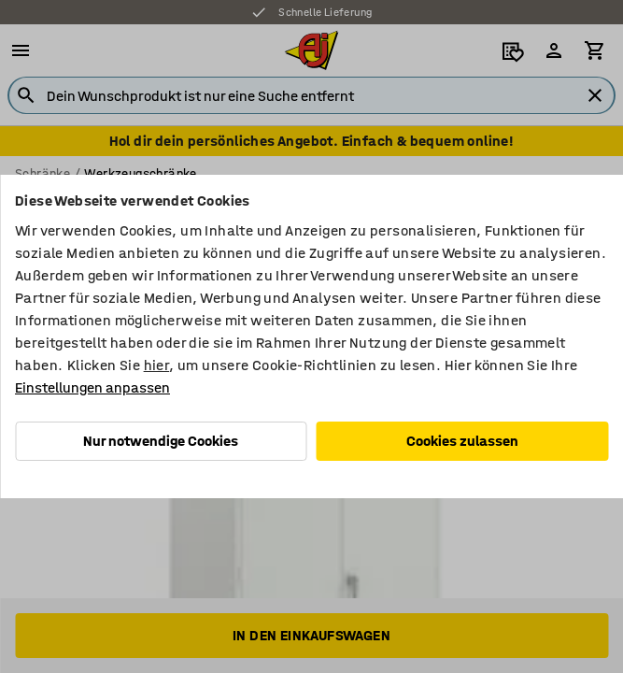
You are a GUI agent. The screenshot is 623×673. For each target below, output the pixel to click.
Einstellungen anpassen (92, 387)
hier (157, 365)
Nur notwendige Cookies (160, 441)
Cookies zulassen (462, 441)
